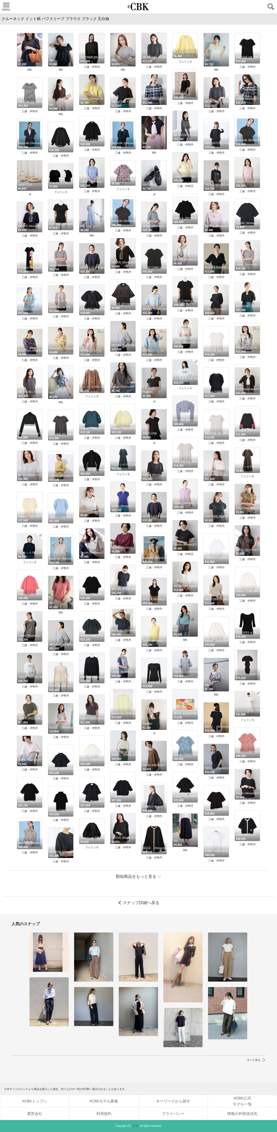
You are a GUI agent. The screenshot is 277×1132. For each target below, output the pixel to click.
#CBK (135, 1125)
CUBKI (138, 6)
